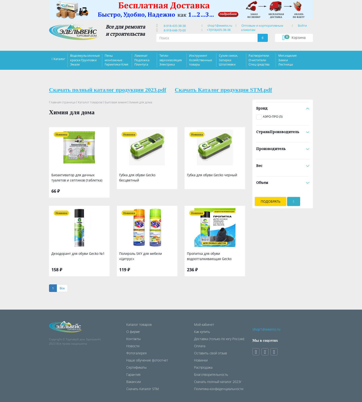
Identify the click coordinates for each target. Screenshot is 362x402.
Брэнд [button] (282, 108)
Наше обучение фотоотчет (147, 360)
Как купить (202, 331)
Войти (302, 25)
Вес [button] (282, 165)
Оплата (199, 346)
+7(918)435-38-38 (218, 30)
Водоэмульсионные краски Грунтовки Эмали (85, 59)
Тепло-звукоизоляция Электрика (170, 59)
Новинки (201, 360)
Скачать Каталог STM (142, 389)
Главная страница (62, 102)
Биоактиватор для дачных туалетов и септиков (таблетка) (76, 177)
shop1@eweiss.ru (219, 25)
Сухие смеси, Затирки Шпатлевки (228, 59)
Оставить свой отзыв (210, 353)
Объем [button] (282, 182)
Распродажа (203, 367)
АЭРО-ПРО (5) (273, 116)
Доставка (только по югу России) (219, 339)
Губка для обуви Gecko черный (212, 175)
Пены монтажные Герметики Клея (116, 59)
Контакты (133, 339)
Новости (132, 346)
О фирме (133, 331)
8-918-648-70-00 (174, 30)
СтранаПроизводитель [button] (282, 131)
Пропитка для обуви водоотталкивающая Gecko (209, 256)
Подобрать (270, 201)
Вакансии (133, 381)
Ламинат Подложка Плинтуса (141, 59)
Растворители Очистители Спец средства (259, 59)
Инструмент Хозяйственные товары (200, 59)
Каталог (59, 59)
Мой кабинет (204, 324)
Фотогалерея (136, 353)
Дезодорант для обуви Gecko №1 (78, 253)
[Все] (62, 288)
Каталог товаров (90, 102)
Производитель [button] (282, 148)
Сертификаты (136, 367)
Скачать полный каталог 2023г (218, 381)
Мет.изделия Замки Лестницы (287, 59)
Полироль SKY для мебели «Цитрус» (140, 256)
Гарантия (133, 374)
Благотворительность (211, 374)
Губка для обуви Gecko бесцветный (137, 177)
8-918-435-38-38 (174, 26)
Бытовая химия (116, 102)
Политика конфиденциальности (218, 389)
